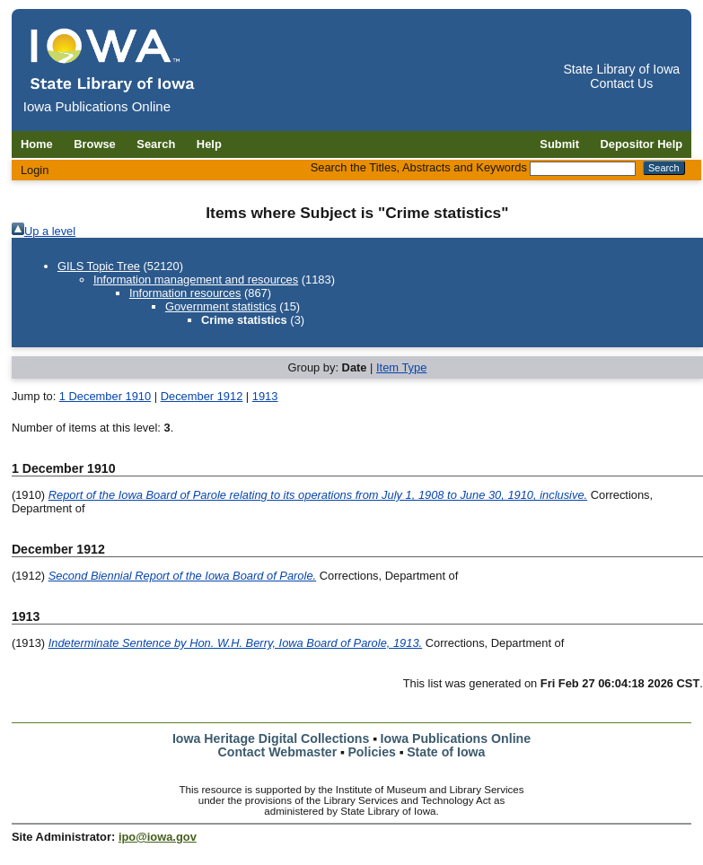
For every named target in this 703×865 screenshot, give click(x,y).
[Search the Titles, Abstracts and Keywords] (583, 169)
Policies (371, 752)
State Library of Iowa (621, 69)
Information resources (185, 293)
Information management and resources (195, 279)
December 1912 (202, 396)
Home (37, 144)
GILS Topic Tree (98, 266)
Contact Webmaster (278, 752)
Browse (95, 144)
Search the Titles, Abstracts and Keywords (419, 167)
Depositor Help (642, 144)
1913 (265, 396)
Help (209, 144)
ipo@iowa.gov (158, 836)
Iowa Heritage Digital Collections (270, 738)
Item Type (401, 367)
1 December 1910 (105, 396)
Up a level (49, 231)
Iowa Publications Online (456, 738)
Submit (559, 144)
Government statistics (221, 306)
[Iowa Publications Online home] (113, 60)
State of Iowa (446, 752)
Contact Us (621, 83)
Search (155, 144)
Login (35, 170)
